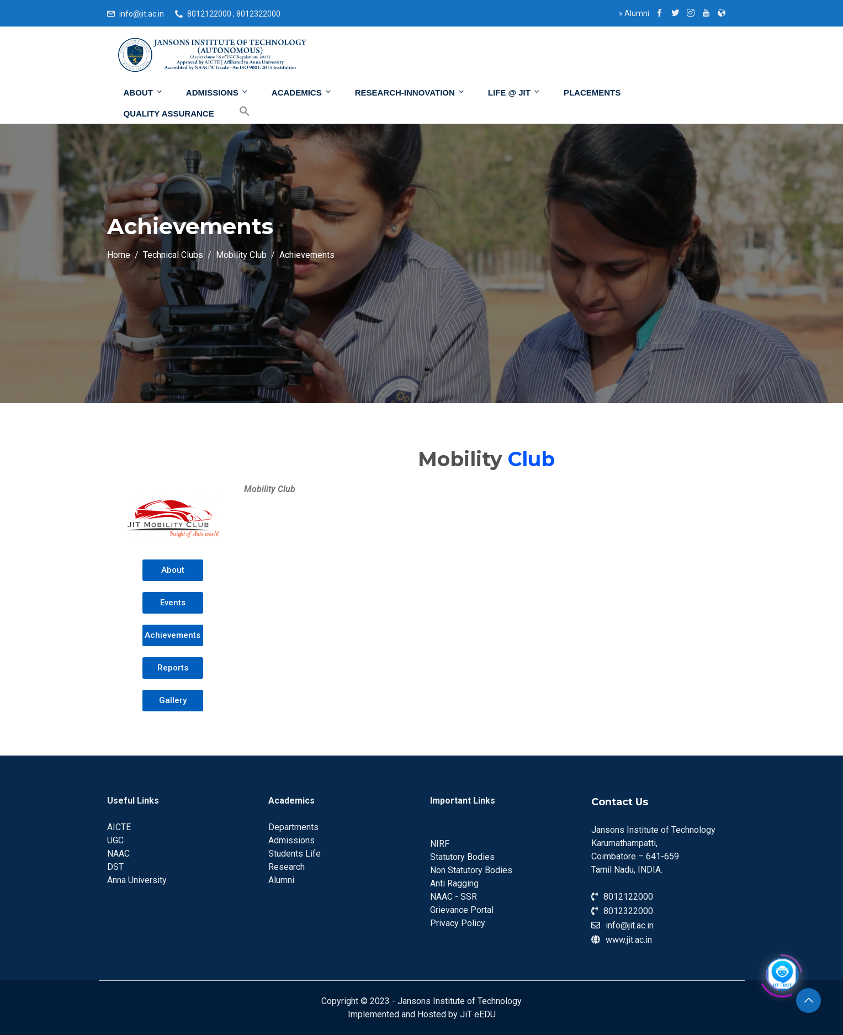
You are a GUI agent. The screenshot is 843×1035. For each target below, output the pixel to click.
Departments (293, 827)
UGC (115, 840)
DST (115, 867)
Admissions (217, 92)
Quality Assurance (169, 113)
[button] (172, 570)
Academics (302, 92)
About (143, 92)
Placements (592, 92)
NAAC (118, 853)
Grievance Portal (462, 910)
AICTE (119, 827)
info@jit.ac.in (141, 13)
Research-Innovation (410, 92)
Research (286, 867)
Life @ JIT (514, 92)
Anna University (137, 880)
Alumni (634, 13)
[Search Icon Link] (236, 111)
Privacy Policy (457, 923)
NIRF (439, 843)
